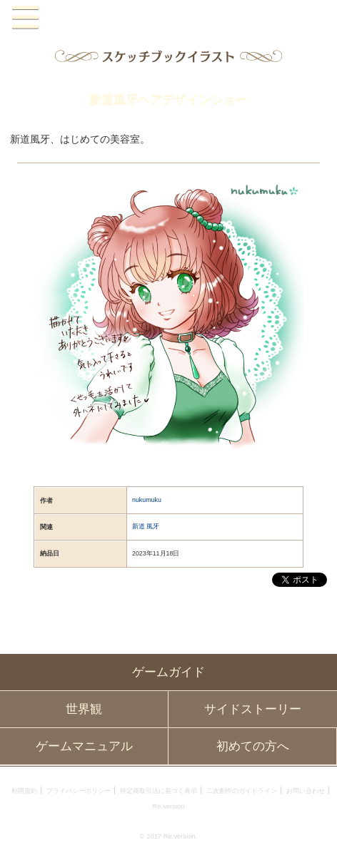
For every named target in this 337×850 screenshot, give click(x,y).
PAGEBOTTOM (317, 828)
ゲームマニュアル (84, 746)
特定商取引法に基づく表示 (158, 790)
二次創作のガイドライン (241, 790)
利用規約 (24, 790)
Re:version (168, 806)
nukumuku (146, 499)
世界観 (84, 709)
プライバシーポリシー (78, 790)
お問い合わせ (305, 790)
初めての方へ (252, 746)
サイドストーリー (252, 709)
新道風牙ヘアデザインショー (168, 100)
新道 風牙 (145, 526)
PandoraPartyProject (168, 18)
